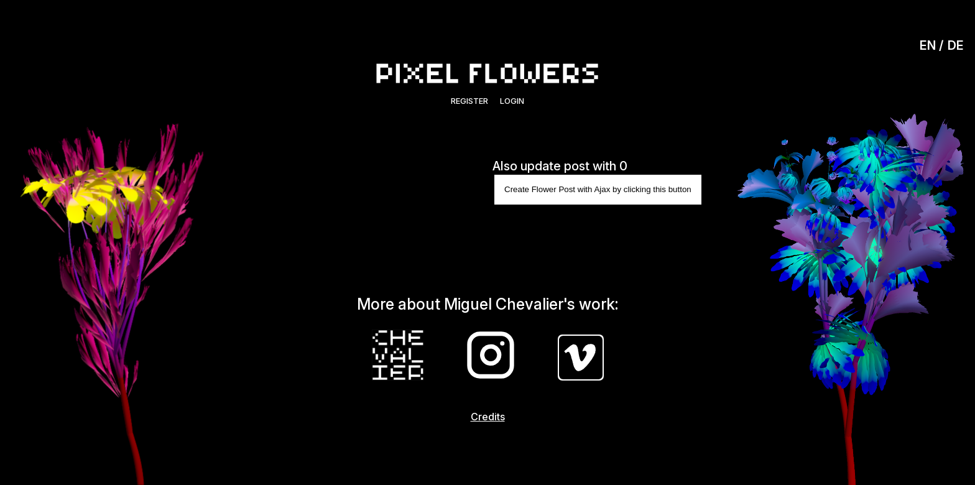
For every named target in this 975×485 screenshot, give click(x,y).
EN (928, 45)
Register (469, 101)
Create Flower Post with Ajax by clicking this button (597, 189)
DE (956, 45)
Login (512, 101)
